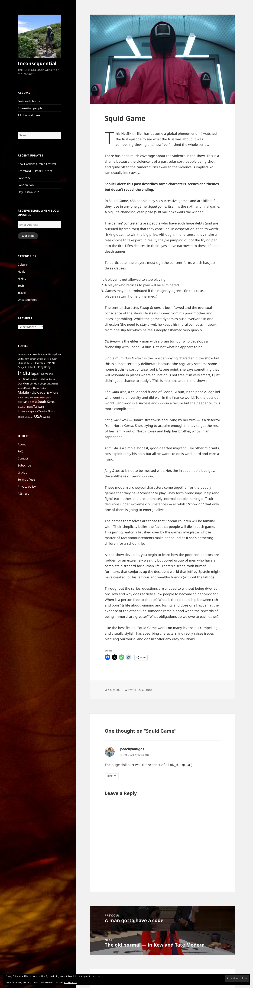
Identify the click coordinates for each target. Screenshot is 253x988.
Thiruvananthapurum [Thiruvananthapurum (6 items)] (28, 411)
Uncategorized (27, 300)
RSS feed (23, 493)
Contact (23, 458)
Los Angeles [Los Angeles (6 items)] (52, 383)
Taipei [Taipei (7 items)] (30, 406)
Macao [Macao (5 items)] (21, 388)
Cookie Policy (70, 982)
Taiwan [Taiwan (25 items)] (38, 406)
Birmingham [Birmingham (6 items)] (30, 358)
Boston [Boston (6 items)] (47, 358)
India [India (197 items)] (24, 372)
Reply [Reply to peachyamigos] (111, 776)
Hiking (22, 279)
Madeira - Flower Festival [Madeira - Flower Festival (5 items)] (35, 388)
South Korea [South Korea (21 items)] (46, 401)
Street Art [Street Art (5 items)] (22, 407)
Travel (22, 293)
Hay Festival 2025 (29, 192)
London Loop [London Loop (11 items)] (38, 383)
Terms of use (26, 479)
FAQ (20, 451)
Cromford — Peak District (35, 171)
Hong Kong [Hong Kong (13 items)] (44, 367)
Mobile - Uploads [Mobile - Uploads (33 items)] (31, 392)
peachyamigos (132, 749)
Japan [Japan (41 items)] (36, 373)
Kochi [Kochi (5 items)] (35, 379)
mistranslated (175, 380)
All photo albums (29, 115)
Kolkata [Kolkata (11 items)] (43, 379)
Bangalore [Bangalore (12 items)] (54, 354)
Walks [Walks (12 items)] (46, 416)
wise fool (148, 369)
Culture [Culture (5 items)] (30, 363)
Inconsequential (37, 63)
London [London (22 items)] (23, 383)
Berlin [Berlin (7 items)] (21, 358)
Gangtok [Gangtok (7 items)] (22, 367)
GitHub (22, 472)
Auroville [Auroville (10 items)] (35, 354)
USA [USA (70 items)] (38, 416)
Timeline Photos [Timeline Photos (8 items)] (46, 411)
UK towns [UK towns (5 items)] (29, 417)
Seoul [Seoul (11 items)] (33, 401)
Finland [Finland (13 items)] (50, 362)
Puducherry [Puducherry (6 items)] (23, 397)
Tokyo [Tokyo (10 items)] (21, 416)
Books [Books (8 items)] (40, 358)
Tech (21, 286)
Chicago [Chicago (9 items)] (22, 362)
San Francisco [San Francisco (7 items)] (37, 397)
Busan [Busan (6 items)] (54, 358)
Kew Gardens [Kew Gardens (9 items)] (25, 379)
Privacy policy (27, 486)
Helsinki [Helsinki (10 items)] (31, 367)
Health (22, 271)
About (22, 444)
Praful (132, 690)
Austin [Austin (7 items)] (44, 354)
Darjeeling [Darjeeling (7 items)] (39, 362)
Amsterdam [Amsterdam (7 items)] (23, 354)
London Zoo (26, 185)
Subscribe (28, 235)
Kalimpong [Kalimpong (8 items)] (47, 373)
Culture (23, 264)
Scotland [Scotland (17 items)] (23, 402)
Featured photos (29, 101)
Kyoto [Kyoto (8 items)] (51, 379)
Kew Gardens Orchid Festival (37, 164)
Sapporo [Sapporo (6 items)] (48, 397)
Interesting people (30, 108)
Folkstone (24, 178)
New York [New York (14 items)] (52, 392)
